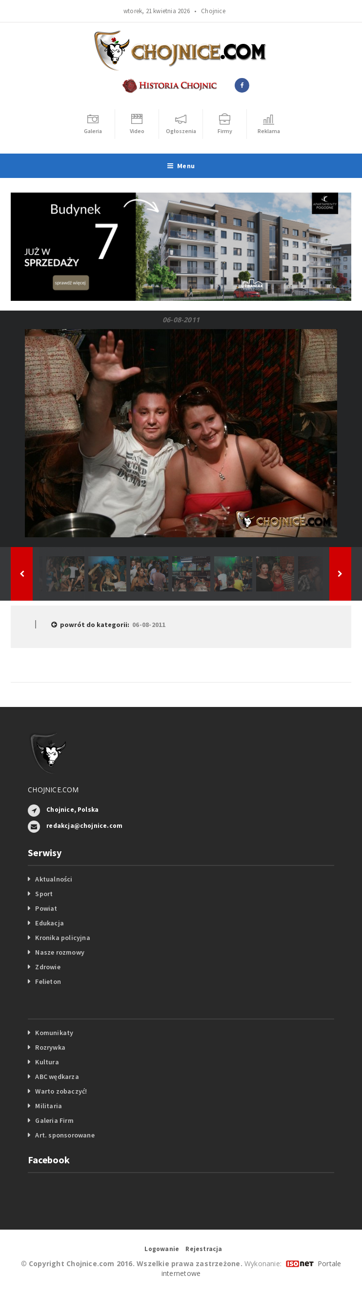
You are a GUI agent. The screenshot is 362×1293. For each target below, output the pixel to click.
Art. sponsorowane (65, 1135)
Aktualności (53, 879)
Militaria (48, 1105)
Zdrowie (47, 966)
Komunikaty (54, 1032)
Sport (44, 893)
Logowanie (161, 1249)
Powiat (46, 908)
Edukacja (49, 923)
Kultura (47, 1062)
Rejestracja (203, 1249)
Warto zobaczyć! (61, 1091)
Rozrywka (50, 1047)
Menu (181, 166)
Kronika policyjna (62, 937)
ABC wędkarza (57, 1076)
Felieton (48, 981)
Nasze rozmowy (59, 952)
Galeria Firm (54, 1120)
